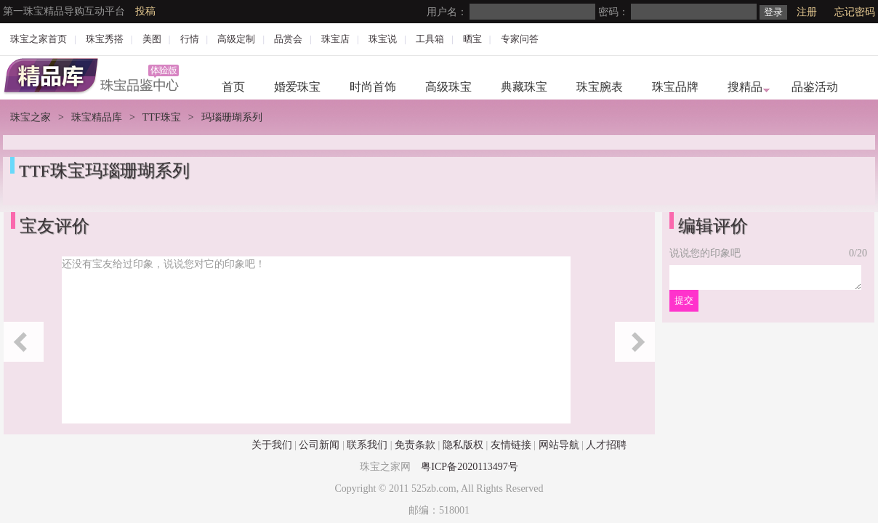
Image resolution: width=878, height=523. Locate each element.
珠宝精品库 (96, 117)
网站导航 (559, 444)
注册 (807, 12)
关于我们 (271, 444)
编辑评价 (713, 225)
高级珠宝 (448, 87)
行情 (189, 38)
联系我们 (367, 444)
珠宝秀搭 (105, 38)
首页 (233, 87)
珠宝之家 (30, 117)
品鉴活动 (815, 87)
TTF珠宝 (161, 117)
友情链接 (511, 444)
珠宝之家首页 (38, 38)
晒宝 (472, 38)
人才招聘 (606, 444)
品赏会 (288, 38)
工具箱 (430, 38)
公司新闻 (319, 444)
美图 (151, 38)
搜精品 (745, 87)
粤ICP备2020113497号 (469, 466)
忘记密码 (854, 12)
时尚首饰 (373, 87)
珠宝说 (382, 38)
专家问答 (520, 38)
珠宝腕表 (599, 87)
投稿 (145, 11)
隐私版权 (463, 444)
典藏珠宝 (524, 87)
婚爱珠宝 (297, 87)
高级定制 (236, 38)
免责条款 (415, 444)
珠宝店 (335, 38)
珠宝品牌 (675, 87)
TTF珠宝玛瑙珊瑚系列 (104, 170)
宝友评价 (54, 225)
